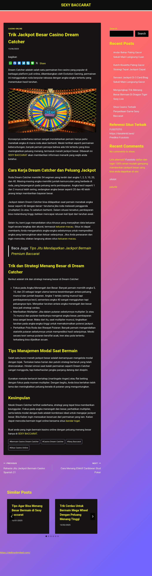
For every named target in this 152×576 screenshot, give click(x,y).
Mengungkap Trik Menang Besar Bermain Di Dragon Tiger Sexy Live (130, 94)
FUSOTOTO (116, 129)
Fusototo (130, 159)
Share (43, 63)
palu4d (113, 186)
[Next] (92, 516)
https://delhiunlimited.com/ (15, 552)
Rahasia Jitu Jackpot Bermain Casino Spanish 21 (27, 467)
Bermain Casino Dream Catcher (24, 441)
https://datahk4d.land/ (122, 133)
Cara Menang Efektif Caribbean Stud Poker (78, 467)
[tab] (46, 536)
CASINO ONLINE (15, 29)
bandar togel (73, 420)
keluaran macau (64, 226)
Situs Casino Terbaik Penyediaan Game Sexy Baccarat (126, 111)
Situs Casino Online (19, 447)
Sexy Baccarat (74, 441)
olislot (113, 179)
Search (113, 28)
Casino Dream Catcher (52, 441)
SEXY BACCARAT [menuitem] (17, 155)
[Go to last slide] (11, 516)
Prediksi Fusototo (119, 137)
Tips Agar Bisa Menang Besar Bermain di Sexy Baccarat (27, 510)
